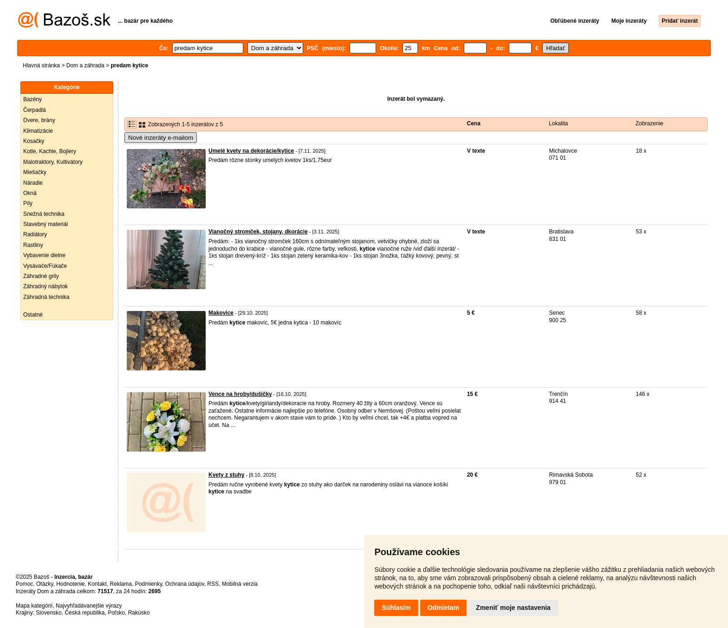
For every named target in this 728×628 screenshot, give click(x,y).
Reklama (121, 584)
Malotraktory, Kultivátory (53, 162)
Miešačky (34, 172)
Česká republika (84, 612)
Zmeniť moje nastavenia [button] (513, 607)
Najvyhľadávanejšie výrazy (89, 605)
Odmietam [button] (443, 607)
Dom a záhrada (85, 65)
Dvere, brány (39, 120)
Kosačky (33, 141)
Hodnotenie (70, 584)
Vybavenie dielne (44, 255)
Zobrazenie (649, 123)
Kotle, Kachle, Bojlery (49, 151)
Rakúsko (139, 612)
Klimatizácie (38, 131)
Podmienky (148, 584)
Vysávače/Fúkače (45, 266)
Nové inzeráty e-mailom (160, 137)
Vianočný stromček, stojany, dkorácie (258, 231)
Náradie (33, 183)
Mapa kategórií (34, 605)
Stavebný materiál (45, 224)
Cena (474, 123)
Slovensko (48, 612)
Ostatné (33, 314)
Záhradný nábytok (45, 286)
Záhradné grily (41, 276)
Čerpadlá (34, 110)
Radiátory (35, 234)
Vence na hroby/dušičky (240, 394)
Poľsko (116, 612)
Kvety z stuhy (226, 475)
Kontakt (97, 584)
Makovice (221, 313)
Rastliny (33, 245)
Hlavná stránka (41, 65)
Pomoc (24, 584)
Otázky (44, 584)
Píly (27, 203)
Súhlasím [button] (396, 607)
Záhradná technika (46, 297)
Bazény (32, 99)
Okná (30, 193)
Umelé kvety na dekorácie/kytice (251, 151)
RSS (213, 584)
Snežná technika (44, 214)
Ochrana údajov (184, 584)
